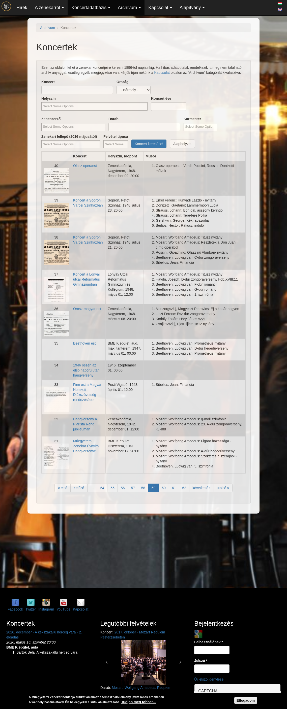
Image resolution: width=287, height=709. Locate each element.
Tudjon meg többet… (138, 702)
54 (102, 488)
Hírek (21, 7)
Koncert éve (161, 98)
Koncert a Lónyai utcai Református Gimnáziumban (86, 279)
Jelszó (200, 661)
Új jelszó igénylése (208, 679)
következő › (201, 488)
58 (143, 488)
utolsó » (223, 488)
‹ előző (79, 488)
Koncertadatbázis (90, 7)
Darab (113, 119)
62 (184, 488)
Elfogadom (246, 700)
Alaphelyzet (182, 144)
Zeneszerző (51, 119)
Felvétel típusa (115, 136)
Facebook (15, 609)
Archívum (129, 7)
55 (112, 488)
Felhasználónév (208, 642)
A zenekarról (49, 7)
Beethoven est (84, 343)
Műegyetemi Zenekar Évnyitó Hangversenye (86, 446)
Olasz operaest (85, 166)
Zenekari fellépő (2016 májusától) (69, 136)
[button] (106, 660)
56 (123, 488)
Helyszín (48, 98)
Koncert (48, 82)
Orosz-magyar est (87, 309)
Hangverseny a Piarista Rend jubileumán (85, 424)
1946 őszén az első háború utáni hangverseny (86, 370)
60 (164, 488)
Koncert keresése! (149, 144)
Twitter (30, 609)
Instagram (46, 609)
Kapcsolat (160, 7)
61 (174, 488)
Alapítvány (192, 7)
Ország (122, 82)
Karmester (192, 119)
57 (133, 488)
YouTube (63, 609)
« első (62, 488)
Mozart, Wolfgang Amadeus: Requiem (141, 688)
